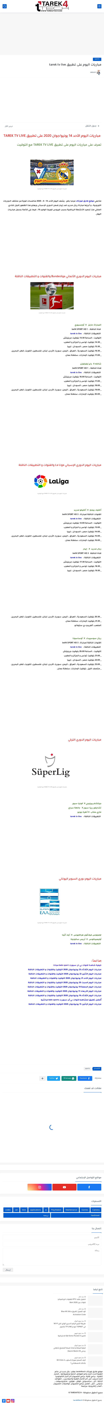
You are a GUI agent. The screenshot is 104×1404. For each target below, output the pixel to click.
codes (8, 1210)
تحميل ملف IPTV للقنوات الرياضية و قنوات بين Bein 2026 (72, 1301)
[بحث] (5, 6)
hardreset (95, 1215)
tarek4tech (77, 1400)
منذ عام (81, 1297)
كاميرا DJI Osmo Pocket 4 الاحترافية (72, 1336)
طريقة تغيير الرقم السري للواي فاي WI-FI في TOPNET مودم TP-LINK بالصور (70, 1325)
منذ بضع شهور (79, 1333)
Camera (96, 1210)
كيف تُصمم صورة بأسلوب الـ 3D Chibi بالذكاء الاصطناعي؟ (71, 1361)
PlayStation (56, 1210)
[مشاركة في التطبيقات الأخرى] (42, 1078)
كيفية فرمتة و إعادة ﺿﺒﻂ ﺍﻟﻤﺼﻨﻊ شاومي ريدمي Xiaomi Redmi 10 (69, 1349)
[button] (85, 1078)
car (16, 1210)
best (24, 1210)
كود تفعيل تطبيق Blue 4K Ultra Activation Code (73, 1313)
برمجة (45, 1215)
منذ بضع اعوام (79, 1321)
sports (97, 59)
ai (46, 1210)
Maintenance (71, 1210)
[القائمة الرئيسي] (99, 6)
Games (85, 1210)
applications (35, 1210)
